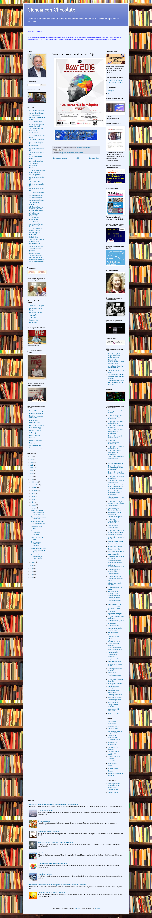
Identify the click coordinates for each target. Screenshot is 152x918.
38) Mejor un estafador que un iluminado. (36, 125)
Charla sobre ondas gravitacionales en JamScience (114, 452)
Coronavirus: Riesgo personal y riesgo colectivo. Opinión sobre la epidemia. (54, 804)
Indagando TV (112, 742)
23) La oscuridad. (35, 181)
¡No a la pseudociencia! (115, 463)
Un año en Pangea (35, 312)
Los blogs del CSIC (114, 751)
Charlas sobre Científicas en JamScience (116, 481)
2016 (31, 479)
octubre (34, 488)
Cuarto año (33, 315)
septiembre (35, 490)
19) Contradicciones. (36, 195)
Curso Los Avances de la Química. (38, 518)
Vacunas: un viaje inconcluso (113, 710)
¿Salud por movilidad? (45, 874)
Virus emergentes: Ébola (116, 551)
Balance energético (114, 549)
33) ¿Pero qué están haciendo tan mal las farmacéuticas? (36, 144)
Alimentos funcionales (115, 534)
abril (33, 502)
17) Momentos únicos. (36, 200)
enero (33, 562)
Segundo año (33, 320)
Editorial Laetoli (113, 792)
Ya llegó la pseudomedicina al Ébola (116, 566)
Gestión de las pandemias (112, 655)
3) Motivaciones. (34, 253)
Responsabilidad (113, 632)
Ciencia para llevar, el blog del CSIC (115, 732)
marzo (33, 505)
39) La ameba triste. (36, 122)
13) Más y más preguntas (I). (34, 218)
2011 (31, 577)
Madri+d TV (112, 754)
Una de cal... (112, 623)
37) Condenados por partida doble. (36, 129)
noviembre (35, 485)
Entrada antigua (94, 158)
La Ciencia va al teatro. (36, 527)
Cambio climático (35, 430)
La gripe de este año (114, 659)
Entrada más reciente (60, 158)
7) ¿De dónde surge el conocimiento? (36, 240)
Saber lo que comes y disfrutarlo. (49, 831)
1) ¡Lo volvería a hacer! (37, 262)
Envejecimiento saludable (113, 705)
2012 (31, 574)
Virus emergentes (35, 445)
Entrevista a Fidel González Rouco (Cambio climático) (114, 593)
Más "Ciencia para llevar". (37, 538)
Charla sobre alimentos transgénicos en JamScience (115, 431)
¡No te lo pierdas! (43, 853)
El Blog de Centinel (114, 740)
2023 (31, 465)
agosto (33, 493)
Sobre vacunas (113, 525)
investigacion (71, 152)
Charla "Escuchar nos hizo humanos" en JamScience (115, 417)
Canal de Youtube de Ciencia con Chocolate (115, 81)
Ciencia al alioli (113, 728)
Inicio (78, 158)
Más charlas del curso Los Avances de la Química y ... (38, 550)
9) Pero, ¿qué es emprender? (34, 233)
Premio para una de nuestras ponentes (114, 601)
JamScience (112, 745)
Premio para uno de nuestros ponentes (114, 676)
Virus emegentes (113, 702)
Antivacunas (112, 672)
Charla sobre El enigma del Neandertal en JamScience (115, 492)
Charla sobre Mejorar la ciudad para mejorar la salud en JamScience (115, 486)
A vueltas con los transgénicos (113, 691)
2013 (31, 571)
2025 (31, 459)
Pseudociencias (113, 505)
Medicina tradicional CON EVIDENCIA (114, 605)
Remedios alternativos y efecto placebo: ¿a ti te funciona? (116, 382)
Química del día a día (115, 576)
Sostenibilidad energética (37, 411)
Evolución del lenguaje (36, 425)
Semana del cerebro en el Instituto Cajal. (38, 522)
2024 (31, 462)
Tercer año (32, 317)
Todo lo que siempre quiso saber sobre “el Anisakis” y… (56, 842)
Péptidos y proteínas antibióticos (36, 417)
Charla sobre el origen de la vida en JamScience (116, 531)
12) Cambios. (33, 221)
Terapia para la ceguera (37, 448)
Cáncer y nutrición (114, 598)
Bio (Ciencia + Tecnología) (112, 722)
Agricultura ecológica (115, 614)
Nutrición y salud (34, 423)
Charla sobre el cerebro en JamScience (115, 437)
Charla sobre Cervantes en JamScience (116, 447)
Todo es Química (34, 433)
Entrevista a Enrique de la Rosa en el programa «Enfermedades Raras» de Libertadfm (57, 885)
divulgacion (62, 152)
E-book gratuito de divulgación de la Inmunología (114, 785)
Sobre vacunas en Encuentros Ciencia (114, 509)
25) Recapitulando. (35, 175)
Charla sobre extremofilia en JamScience (116, 457)
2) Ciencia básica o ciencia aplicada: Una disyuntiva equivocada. (36, 257)
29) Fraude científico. (36, 161)
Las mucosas (33, 420)
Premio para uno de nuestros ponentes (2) (115, 648)
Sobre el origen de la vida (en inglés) (115, 629)
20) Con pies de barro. (36, 192)
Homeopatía (112, 611)
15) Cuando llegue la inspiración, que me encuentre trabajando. (36, 208)
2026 (31, 456)
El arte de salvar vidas (115, 544)
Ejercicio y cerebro (35, 435)
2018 (31, 474)
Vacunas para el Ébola (115, 541)
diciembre (34, 482)
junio (33, 496)
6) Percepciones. (34, 244)
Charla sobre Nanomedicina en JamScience (113, 521)
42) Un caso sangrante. (37, 110)
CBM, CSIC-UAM (113, 726)
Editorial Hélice (113, 790)
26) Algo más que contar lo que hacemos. (37, 171)
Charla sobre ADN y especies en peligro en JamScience (115, 467)
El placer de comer (44, 821)
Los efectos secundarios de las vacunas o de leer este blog (116, 376)
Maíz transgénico (113, 554)
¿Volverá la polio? (114, 609)
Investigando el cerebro (115, 683)
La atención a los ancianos (113, 644)
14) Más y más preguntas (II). (34, 214)
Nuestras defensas (35, 440)
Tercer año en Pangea (36, 306)
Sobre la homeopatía (115, 517)
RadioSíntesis (112, 763)
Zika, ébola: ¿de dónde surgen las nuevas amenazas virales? (115, 355)
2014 (31, 568)
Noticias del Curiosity (115, 546)
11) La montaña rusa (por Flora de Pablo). (36, 225)
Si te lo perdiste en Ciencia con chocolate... (37, 543)
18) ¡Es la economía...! (36, 198)
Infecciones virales (114, 641)
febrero (34, 508)
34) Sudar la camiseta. (36, 139)
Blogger (97, 908)
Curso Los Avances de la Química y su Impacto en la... (38, 556)
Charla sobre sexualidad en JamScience (116, 422)
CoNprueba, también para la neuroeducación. (53, 863)
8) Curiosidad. (34, 237)
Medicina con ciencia (36, 413)
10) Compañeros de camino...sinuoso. (35, 229)
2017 (31, 476)
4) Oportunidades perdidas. (35, 249)
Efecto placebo (113, 528)
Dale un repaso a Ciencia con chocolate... (36, 532)
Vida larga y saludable (115, 695)
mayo (33, 499)
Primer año (33, 322)
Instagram (111, 91)
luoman (77, 908)
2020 (31, 468)
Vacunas (32, 438)
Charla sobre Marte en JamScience (115, 426)
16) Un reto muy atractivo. (34, 203)
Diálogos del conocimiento (112, 736)
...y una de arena (113, 625)
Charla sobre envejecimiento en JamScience (114, 442)
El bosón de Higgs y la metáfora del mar (115, 367)
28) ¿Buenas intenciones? (33, 164)
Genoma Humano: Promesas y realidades (52, 892)
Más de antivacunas (114, 661)
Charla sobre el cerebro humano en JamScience (116, 473)
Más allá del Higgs (35, 428)
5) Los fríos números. (36, 246)
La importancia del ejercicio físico (114, 570)
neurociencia (79, 152)
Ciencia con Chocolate (51, 10)
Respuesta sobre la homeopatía (114, 513)
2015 (31, 566)
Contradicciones (113, 574)
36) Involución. (34, 133)
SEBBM (110, 766)
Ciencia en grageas (114, 700)
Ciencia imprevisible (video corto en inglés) (115, 561)
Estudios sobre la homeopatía (113, 687)
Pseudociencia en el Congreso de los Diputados (114, 636)
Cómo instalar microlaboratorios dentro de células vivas (116, 361)
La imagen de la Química (116, 620)
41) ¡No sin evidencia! (36, 113)
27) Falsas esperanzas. (37, 168)
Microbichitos (112, 761)
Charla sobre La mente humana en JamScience (116, 502)
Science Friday (113, 768)
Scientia (110, 771)
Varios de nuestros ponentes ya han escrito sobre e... (37, 512)
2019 (31, 471)
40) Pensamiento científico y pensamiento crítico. (37, 117)
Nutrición (32, 443)
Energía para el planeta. (46, 810)
